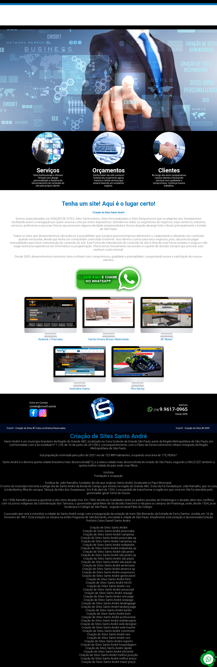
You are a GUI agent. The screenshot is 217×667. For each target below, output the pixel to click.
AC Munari (166, 318)
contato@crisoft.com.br (43, 406)
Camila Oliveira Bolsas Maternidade (108, 318)
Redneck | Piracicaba (50, 318)
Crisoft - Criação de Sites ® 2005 (193, 428)
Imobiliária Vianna (79, 367)
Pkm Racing (137, 367)
